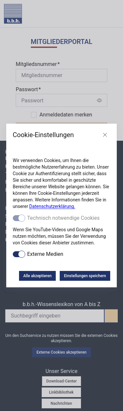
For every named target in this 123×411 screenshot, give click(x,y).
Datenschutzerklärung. (52, 206)
